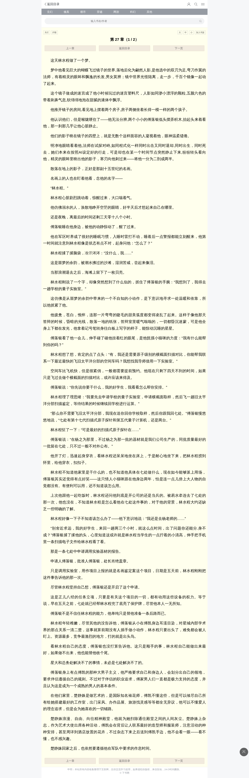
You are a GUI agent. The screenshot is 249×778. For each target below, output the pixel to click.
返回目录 (51, 4)
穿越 (99, 11)
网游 (116, 11)
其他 (149, 11)
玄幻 (50, 11)
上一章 (70, 48)
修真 (66, 11)
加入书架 (200, 32)
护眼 (54, 32)
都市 (83, 11)
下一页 (179, 48)
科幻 (133, 11)
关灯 (47, 32)
